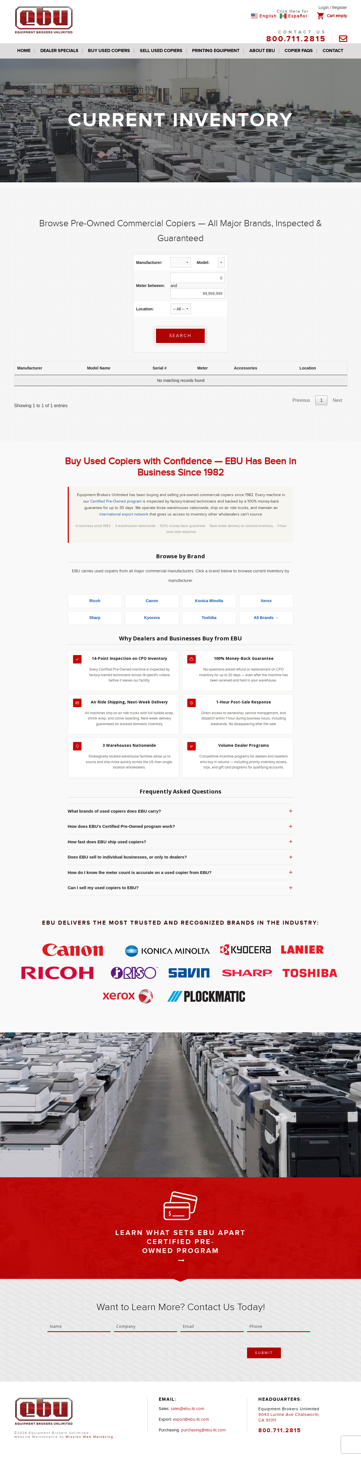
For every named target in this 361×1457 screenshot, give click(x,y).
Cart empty (337, 16)
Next (337, 400)
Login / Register (332, 7)
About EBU (262, 50)
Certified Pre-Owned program (116, 501)
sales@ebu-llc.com (187, 1408)
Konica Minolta (209, 601)
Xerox (266, 601)
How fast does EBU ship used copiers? (180, 841)
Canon (152, 601)
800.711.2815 (296, 39)
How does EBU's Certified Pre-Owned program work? (180, 826)
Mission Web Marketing (89, 1437)
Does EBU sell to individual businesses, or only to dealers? (180, 857)
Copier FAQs (299, 50)
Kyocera (152, 617)
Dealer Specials (59, 50)
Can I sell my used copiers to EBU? (180, 887)
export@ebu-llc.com (191, 1419)
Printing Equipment (215, 50)
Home (23, 50)
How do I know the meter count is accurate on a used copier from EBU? (180, 872)
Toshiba (209, 617)
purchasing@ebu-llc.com (203, 1430)
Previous (301, 400)
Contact (333, 50)
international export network (123, 514)
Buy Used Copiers (109, 50)
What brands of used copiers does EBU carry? (180, 810)
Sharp (94, 617)
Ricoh (94, 601)
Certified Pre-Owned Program (180, 1246)
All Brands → (266, 617)
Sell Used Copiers (161, 50)
